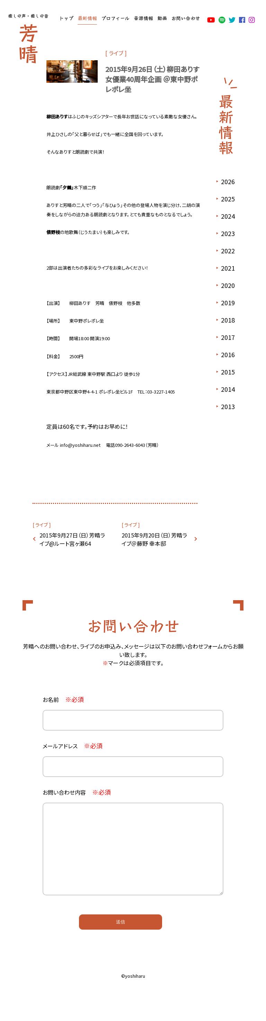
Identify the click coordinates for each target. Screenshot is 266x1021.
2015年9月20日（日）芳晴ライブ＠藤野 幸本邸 (154, 539)
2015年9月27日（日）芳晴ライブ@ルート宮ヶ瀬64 (72, 539)
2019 (228, 302)
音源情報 (143, 18)
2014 (228, 389)
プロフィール (115, 18)
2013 (228, 406)
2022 (228, 250)
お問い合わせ (185, 18)
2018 (228, 319)
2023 (228, 233)
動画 (162, 18)
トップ (66, 18)
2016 (228, 354)
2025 (228, 198)
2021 (228, 267)
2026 (228, 181)
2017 (228, 337)
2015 (228, 371)
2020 (228, 285)
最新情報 (87, 18)
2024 (228, 215)
